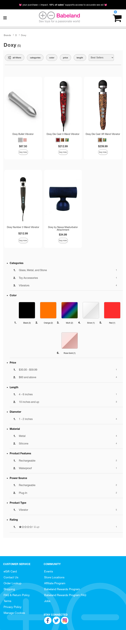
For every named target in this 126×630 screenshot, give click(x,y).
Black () (27, 323)
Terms (7, 601)
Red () (112, 323)
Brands (7, 35)
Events (48, 571)
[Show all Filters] (14, 57)
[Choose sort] (101, 57)
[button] (20, 140)
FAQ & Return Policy (17, 595)
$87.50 (23, 146)
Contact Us (11, 577)
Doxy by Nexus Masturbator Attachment (63, 228)
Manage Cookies (14, 613)
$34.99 (63, 234)
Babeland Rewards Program (62, 589)
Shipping (9, 589)
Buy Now (23, 152)
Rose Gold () (69, 353)
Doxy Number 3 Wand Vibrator (23, 227)
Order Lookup (12, 583)
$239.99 (103, 146)
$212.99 (63, 146)
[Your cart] (117, 17)
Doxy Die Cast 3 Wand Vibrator (63, 134)
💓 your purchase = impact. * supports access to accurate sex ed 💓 (63, 4)
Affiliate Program (54, 583)
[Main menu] (5, 18)
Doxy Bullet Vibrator (23, 134)
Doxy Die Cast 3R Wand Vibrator (103, 134)
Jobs (47, 601)
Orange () (48, 323)
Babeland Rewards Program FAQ (65, 595)
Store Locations (54, 577)
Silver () (91, 323)
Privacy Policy (12, 607)
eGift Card (10, 571)
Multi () (69, 323)
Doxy (23, 35)
